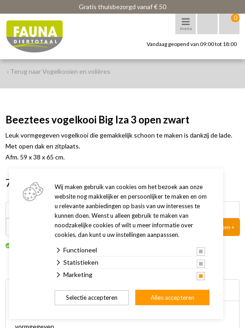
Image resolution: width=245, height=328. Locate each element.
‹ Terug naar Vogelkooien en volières (58, 71)
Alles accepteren (172, 297)
